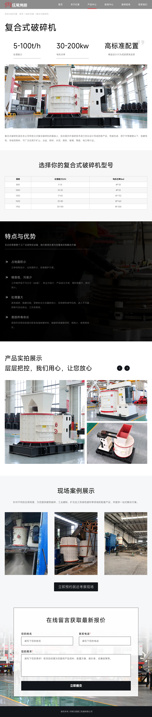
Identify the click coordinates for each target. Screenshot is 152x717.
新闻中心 (108, 4)
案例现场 (125, 4)
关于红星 (75, 4)
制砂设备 (30, 13)
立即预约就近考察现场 (76, 586)
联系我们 (142, 4)
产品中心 (92, 4)
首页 (60, 4)
